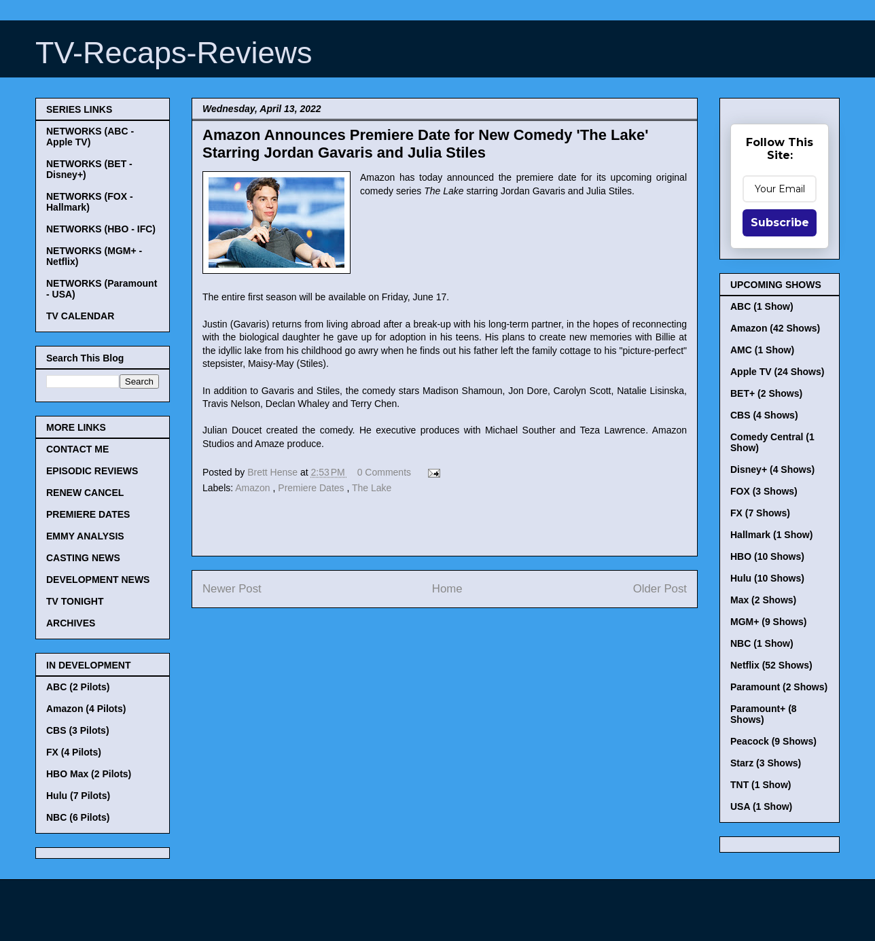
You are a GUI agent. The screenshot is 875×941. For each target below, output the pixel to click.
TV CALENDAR (80, 315)
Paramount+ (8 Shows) (763, 714)
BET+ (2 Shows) (766, 393)
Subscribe (780, 222)
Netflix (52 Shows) (771, 665)
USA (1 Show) (761, 806)
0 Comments (384, 472)
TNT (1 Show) (760, 784)
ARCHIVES (70, 623)
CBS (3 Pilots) (77, 730)
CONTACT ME (77, 449)
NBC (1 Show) (761, 643)
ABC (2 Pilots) (77, 686)
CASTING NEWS (83, 557)
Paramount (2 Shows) (778, 686)
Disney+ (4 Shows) (772, 469)
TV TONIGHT (75, 601)
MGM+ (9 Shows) (768, 621)
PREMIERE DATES (88, 514)
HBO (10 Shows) (767, 556)
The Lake (371, 487)
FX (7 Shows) (760, 513)
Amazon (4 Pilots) (86, 708)
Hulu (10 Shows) (767, 578)
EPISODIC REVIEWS (92, 470)
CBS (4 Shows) (764, 415)
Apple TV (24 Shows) (777, 371)
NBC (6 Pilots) (77, 817)
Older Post (660, 588)
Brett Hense (273, 472)
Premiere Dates (312, 487)
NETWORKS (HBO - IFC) (101, 229)
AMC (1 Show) (762, 349)
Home (447, 588)
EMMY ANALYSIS (85, 536)
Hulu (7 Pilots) (78, 795)
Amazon (253, 487)
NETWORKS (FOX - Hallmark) (89, 202)
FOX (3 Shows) (764, 491)
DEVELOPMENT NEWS (97, 579)
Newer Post (232, 588)
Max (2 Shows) (763, 599)
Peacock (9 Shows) (773, 741)
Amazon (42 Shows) (775, 328)
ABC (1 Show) (761, 306)
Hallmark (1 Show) (771, 534)
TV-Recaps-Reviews (173, 52)
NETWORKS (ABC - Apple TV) (90, 136)
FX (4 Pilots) (73, 752)
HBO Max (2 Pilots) (88, 773)
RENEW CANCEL (85, 492)
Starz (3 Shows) (765, 763)
